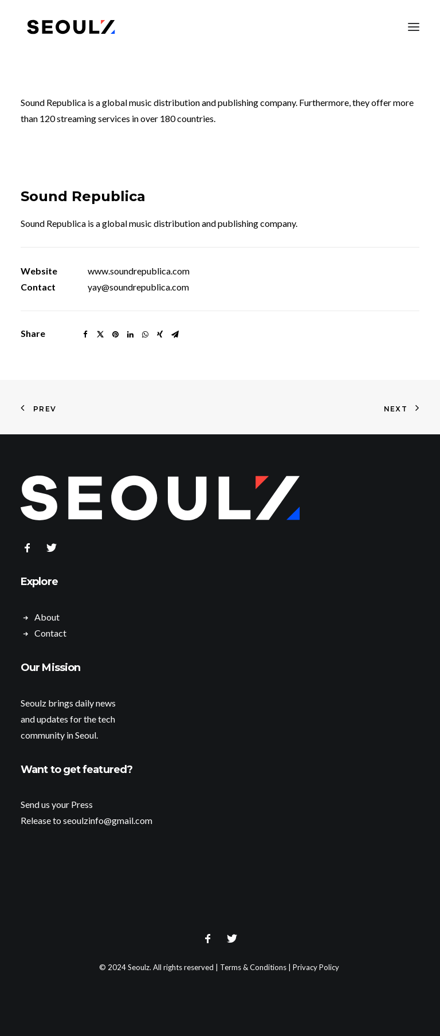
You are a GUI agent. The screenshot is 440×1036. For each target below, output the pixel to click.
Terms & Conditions (253, 967)
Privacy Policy (316, 967)
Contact (50, 632)
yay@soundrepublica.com (138, 286)
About (47, 616)
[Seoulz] (71, 26)
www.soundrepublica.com (139, 270)
